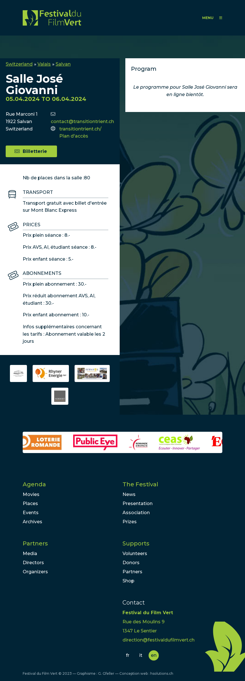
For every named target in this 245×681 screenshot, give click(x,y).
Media (30, 553)
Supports (135, 543)
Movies (31, 494)
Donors (131, 562)
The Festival (140, 484)
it (140, 655)
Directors (33, 562)
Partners (35, 543)
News (129, 494)
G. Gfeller (106, 673)
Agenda (34, 484)
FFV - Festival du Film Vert (52, 18)
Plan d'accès (73, 136)
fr (127, 655)
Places (30, 503)
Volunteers (134, 553)
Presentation (137, 503)
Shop (128, 581)
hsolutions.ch (161, 673)
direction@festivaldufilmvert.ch (158, 640)
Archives (32, 521)
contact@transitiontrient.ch (82, 121)
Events (31, 512)
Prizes (129, 521)
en (154, 655)
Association (136, 512)
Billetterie (35, 151)
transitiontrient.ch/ (80, 129)
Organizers (35, 571)
